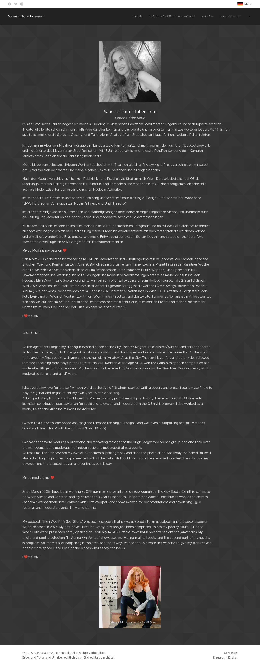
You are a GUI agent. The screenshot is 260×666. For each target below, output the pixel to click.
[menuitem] (138, 16)
